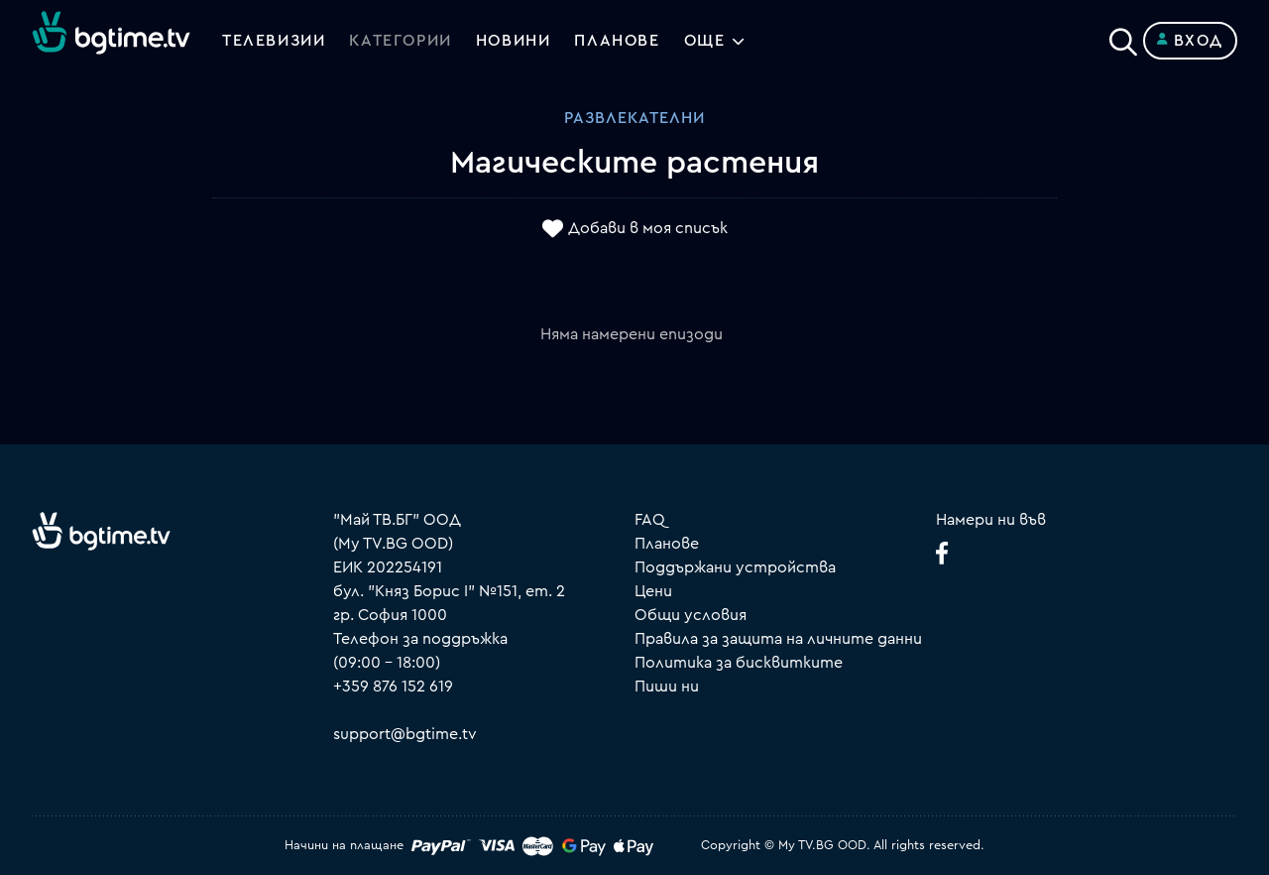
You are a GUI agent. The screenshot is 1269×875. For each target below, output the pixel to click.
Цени (653, 591)
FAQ (649, 520)
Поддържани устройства (735, 567)
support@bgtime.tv (405, 734)
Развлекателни (634, 118)
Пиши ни (666, 686)
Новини (513, 41)
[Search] (1123, 37)
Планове (666, 544)
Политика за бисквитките (738, 663)
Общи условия (690, 615)
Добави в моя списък (648, 229)
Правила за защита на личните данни (778, 639)
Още (705, 41)
